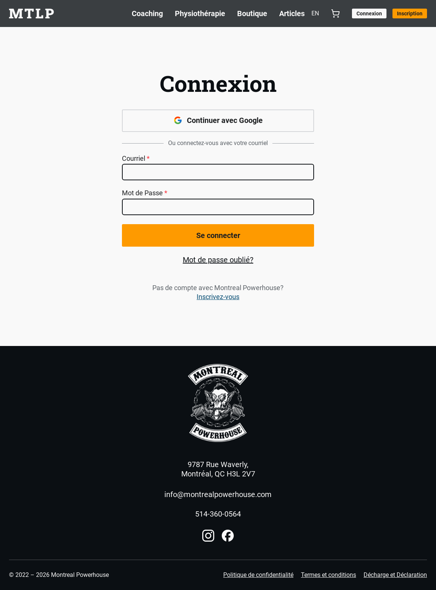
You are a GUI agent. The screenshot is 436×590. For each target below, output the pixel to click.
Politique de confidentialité (258, 575)
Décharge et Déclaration (395, 575)
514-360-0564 (218, 514)
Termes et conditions (328, 575)
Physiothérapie (200, 13)
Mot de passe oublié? (218, 259)
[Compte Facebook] (228, 536)
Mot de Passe (144, 193)
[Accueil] (218, 403)
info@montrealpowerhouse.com (218, 494)
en (315, 13)
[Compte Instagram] (208, 536)
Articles (292, 13)
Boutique (252, 13)
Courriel (136, 158)
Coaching (147, 13)
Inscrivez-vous (218, 297)
